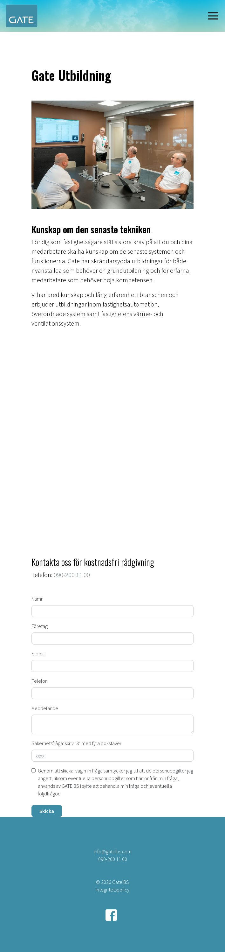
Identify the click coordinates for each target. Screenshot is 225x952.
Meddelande (44, 708)
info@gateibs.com (113, 851)
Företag (39, 626)
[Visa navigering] (214, 16)
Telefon (39, 681)
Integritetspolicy (112, 889)
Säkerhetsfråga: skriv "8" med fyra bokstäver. (76, 743)
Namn (37, 599)
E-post (38, 653)
